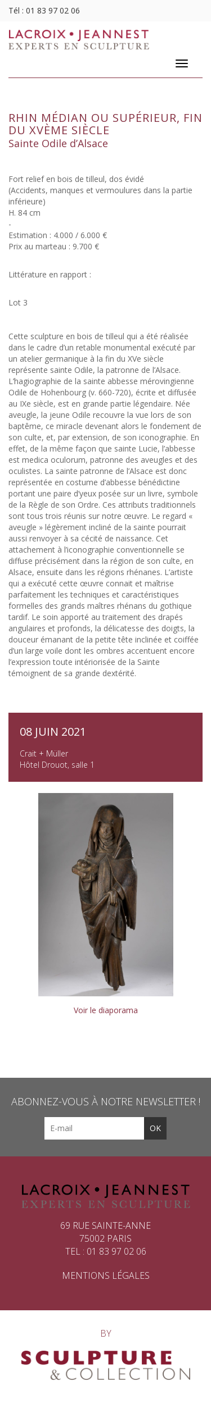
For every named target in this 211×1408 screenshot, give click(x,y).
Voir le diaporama (106, 1010)
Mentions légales (106, 1275)
